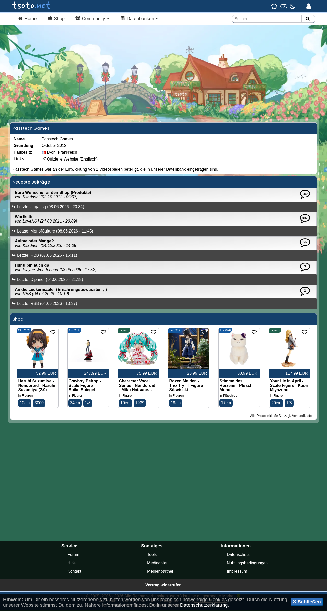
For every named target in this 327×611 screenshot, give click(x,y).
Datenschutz (238, 556)
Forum (73, 556)
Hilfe (71, 564)
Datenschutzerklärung (204, 605)
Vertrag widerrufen (163, 586)
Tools (152, 556)
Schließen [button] (307, 601)
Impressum (237, 572)
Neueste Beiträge (31, 183)
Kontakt (74, 572)
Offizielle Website (60, 160)
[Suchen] (307, 19)
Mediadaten (158, 564)
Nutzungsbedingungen (247, 564)
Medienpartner (160, 572)
